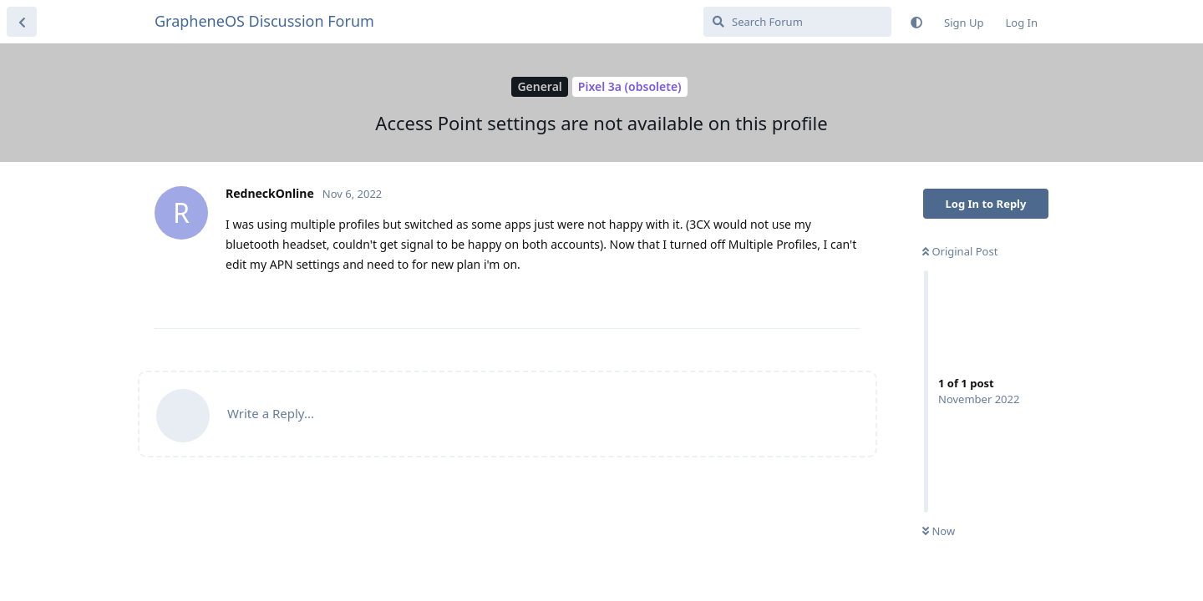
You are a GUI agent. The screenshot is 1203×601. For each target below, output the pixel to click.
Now (938, 530)
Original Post (959, 251)
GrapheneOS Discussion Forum (264, 21)
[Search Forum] (797, 22)
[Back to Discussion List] (22, 22)
